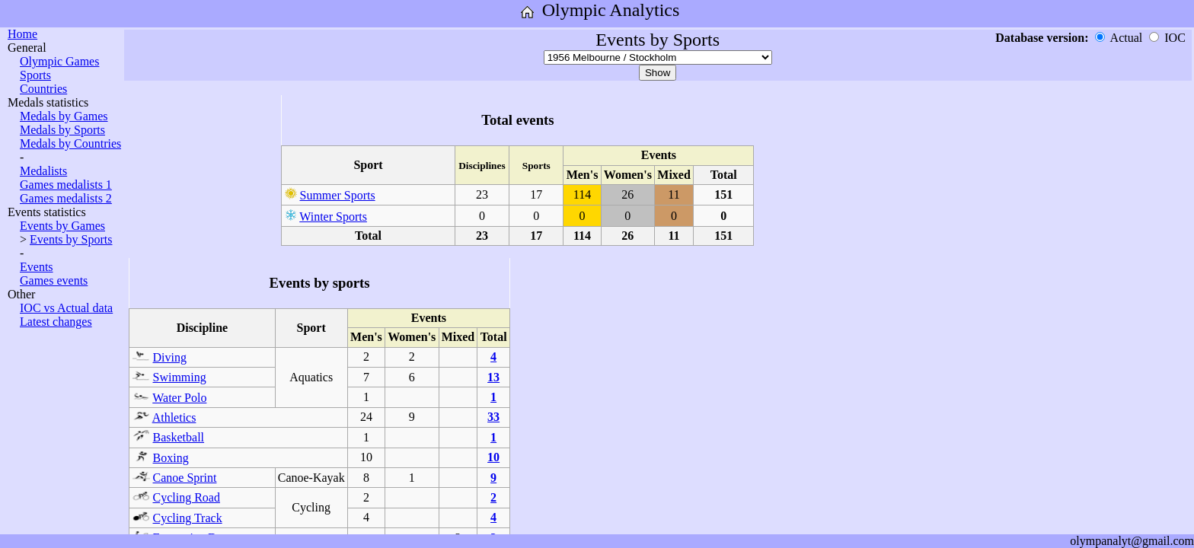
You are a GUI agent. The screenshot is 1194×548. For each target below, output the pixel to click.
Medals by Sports (62, 129)
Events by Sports (71, 239)
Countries (43, 88)
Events (36, 266)
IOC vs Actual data (66, 307)
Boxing (171, 457)
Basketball (179, 437)
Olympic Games (59, 61)
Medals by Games (64, 116)
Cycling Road (186, 497)
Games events (54, 280)
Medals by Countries (70, 143)
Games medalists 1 (66, 184)
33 (493, 416)
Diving (170, 357)
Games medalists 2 (66, 198)
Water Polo (179, 397)
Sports (35, 74)
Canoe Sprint (185, 477)
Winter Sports (333, 216)
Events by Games (62, 225)
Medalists (43, 170)
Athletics (174, 417)
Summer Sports (337, 195)
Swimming (179, 377)
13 (493, 377)
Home (22, 33)
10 (493, 457)
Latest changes (56, 321)
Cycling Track (187, 517)
